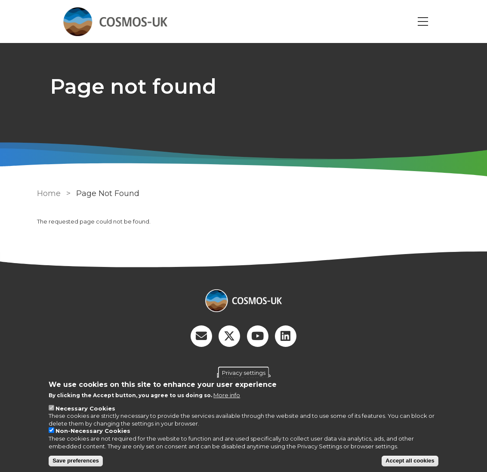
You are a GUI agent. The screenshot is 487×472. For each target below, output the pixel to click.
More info (226, 395)
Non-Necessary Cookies (92, 430)
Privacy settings (243, 372)
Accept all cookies (409, 460)
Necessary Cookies (85, 408)
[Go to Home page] (115, 21)
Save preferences (75, 460)
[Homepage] (243, 301)
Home (49, 193)
